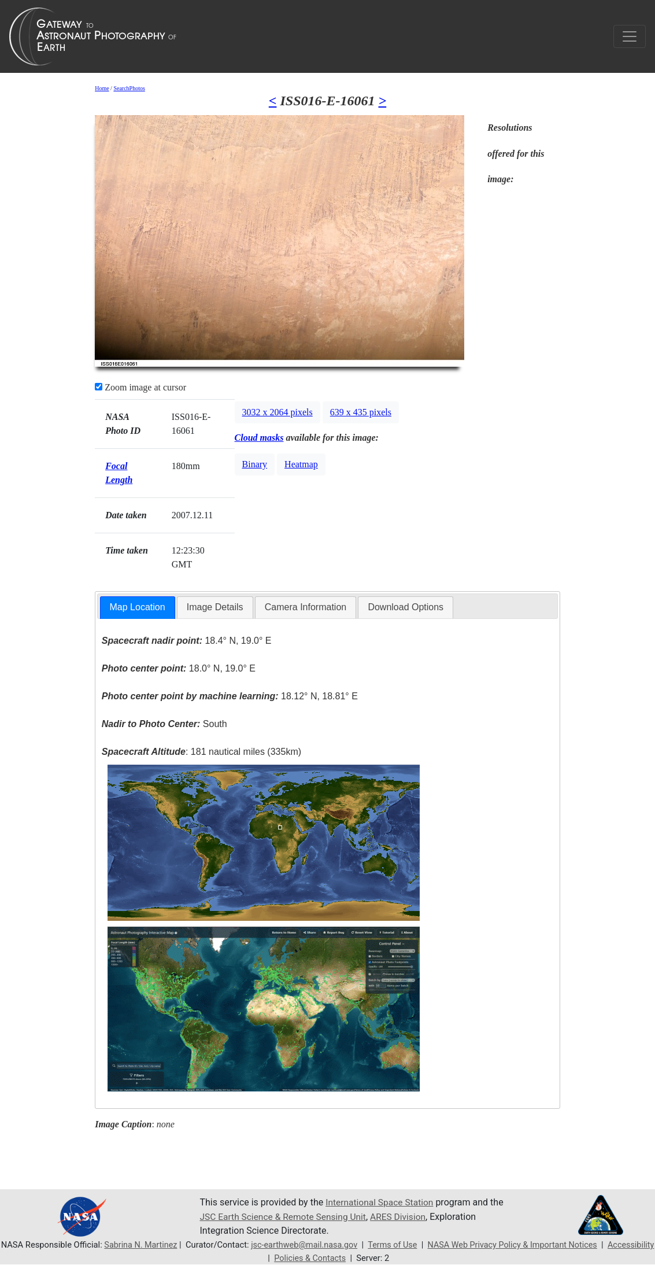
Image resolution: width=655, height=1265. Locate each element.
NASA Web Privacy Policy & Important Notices (540, 1245)
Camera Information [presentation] (305, 607)
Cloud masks (259, 437)
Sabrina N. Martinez (161, 1245)
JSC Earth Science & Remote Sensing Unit (285, 1216)
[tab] (137, 607)
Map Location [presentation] (137, 607)
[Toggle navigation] (629, 36)
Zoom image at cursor (140, 387)
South (164, 724)
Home (102, 88)
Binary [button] (255, 464)
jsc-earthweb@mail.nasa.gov (327, 1245)
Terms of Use (416, 1245)
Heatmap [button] (301, 464)
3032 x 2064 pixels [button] (277, 412)
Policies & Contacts (335, 1258)
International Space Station (380, 1202)
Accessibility (263, 1258)
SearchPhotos (129, 88)
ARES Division (403, 1216)
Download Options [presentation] (405, 607)
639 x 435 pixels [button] (360, 412)
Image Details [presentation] (215, 607)
